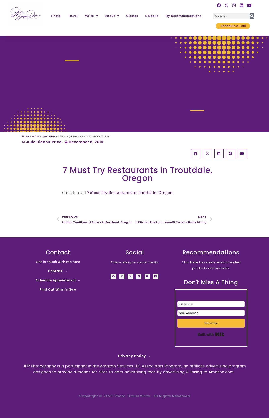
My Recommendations (183, 16)
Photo (56, 16)
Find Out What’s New (58, 289)
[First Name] (211, 304)
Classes (132, 16)
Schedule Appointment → (58, 280)
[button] (195, 153)
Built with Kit (211, 334)
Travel (73, 16)
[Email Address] (211, 313)
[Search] (252, 16)
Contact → (58, 271)
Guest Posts (48, 136)
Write (91, 16)
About (112, 16)
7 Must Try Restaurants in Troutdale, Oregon (130, 192)
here (194, 262)
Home (25, 136)
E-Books (151, 16)
